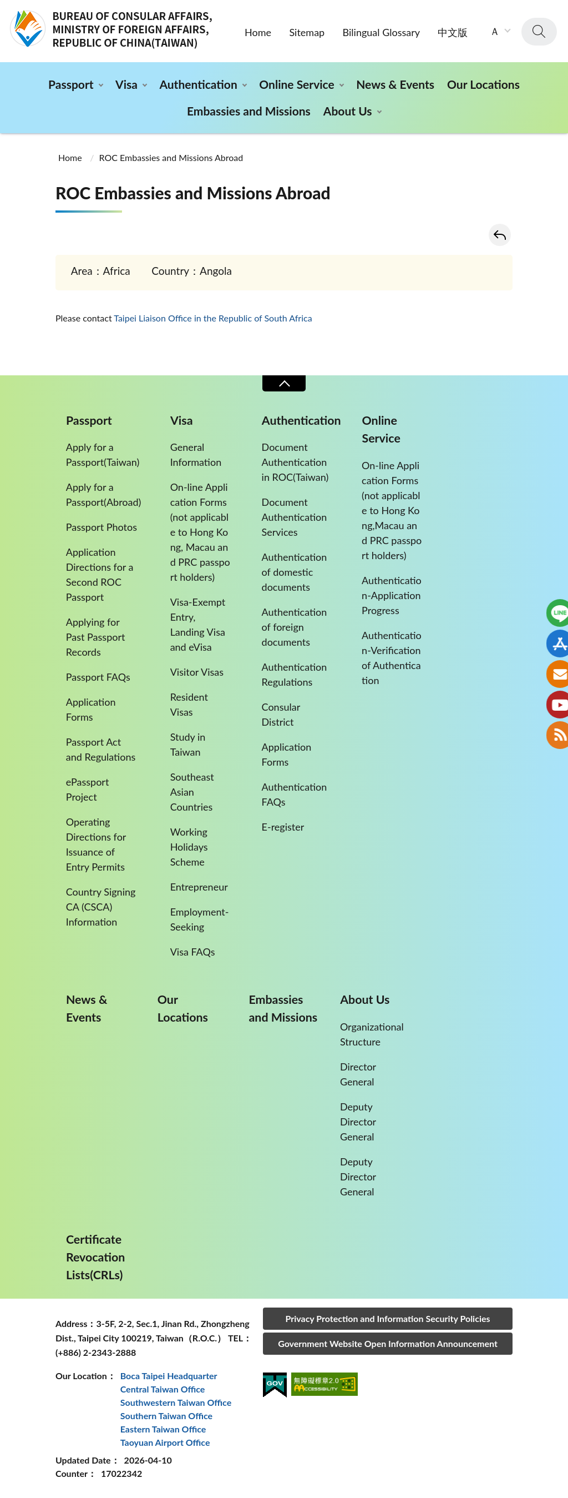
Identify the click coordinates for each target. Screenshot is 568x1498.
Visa (126, 84)
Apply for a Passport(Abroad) (103, 494)
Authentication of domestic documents (294, 572)
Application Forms (91, 709)
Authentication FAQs (294, 794)
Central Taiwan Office (162, 1389)
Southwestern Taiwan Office (176, 1402)
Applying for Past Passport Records (95, 637)
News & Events (395, 84)
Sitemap (306, 32)
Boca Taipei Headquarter (168, 1375)
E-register (283, 827)
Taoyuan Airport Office (165, 1442)
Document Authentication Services (294, 517)
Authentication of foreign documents (294, 627)
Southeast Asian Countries (192, 792)
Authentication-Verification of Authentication (392, 657)
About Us (347, 111)
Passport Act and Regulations (100, 749)
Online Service (296, 84)
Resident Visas (189, 704)
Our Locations (483, 84)
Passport (70, 84)
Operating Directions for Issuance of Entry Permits (96, 844)
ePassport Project (87, 789)
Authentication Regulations (294, 674)
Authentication (198, 84)
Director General (358, 1074)
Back (500, 235)
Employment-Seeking (199, 919)
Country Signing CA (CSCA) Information (101, 907)
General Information (196, 454)
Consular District (281, 714)
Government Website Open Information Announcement (388, 1343)
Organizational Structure (372, 1034)
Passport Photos (101, 527)
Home (258, 32)
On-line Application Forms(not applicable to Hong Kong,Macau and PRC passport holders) (392, 510)
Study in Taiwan (188, 744)
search (539, 32)
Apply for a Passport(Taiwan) (103, 454)
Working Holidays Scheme (189, 847)
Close (284, 383)
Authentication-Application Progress (392, 595)
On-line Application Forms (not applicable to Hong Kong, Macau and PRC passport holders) (200, 532)
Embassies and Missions (249, 111)
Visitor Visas (197, 672)
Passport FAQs (98, 677)
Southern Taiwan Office (166, 1415)
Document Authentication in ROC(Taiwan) (295, 462)
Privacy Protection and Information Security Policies (387, 1318)
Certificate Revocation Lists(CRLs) (95, 1257)
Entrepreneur (199, 887)
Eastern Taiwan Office (163, 1429)
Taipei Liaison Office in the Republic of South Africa (213, 318)
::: (6, 9)
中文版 (453, 32)
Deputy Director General (358, 1121)
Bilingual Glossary (381, 32)
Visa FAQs (192, 952)
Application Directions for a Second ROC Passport (100, 574)
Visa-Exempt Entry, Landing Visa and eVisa (198, 624)
